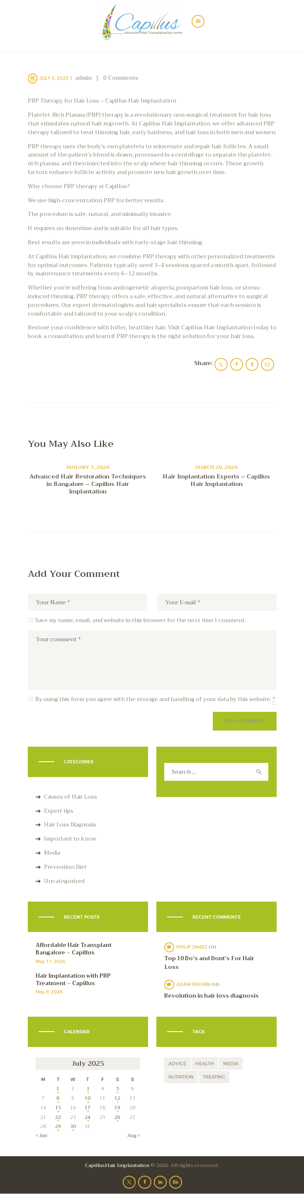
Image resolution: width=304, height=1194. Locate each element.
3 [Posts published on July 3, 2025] (87, 1088)
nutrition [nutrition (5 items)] (181, 1077)
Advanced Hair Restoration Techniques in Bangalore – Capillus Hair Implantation (87, 484)
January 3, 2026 (87, 467)
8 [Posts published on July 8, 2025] (57, 1098)
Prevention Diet (65, 867)
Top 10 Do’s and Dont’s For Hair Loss (209, 963)
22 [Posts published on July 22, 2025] (58, 1117)
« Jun (41, 1135)
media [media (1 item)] (230, 1064)
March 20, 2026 (216, 467)
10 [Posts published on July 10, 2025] (87, 1098)
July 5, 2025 (54, 78)
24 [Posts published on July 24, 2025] (87, 1117)
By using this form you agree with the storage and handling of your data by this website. (155, 699)
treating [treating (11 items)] (214, 1077)
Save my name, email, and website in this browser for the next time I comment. (140, 620)
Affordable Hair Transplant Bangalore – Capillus (74, 948)
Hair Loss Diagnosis (70, 824)
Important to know (70, 838)
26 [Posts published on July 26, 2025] (117, 1117)
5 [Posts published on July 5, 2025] (117, 1088)
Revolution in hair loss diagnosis (211, 996)
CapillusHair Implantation (117, 1165)
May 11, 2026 (51, 961)
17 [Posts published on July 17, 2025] (87, 1107)
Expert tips (58, 811)
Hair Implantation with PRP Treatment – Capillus (73, 979)
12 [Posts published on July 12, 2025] (117, 1098)
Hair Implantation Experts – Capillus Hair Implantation (216, 480)
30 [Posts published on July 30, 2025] (73, 1126)
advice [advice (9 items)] (177, 1064)
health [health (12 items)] (204, 1064)
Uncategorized (64, 881)
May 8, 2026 (49, 992)
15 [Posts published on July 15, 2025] (58, 1107)
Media (52, 853)
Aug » (133, 1135)
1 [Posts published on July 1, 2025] (57, 1088)
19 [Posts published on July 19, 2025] (117, 1107)
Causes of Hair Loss (70, 797)
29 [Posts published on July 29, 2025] (58, 1126)
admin (84, 78)
